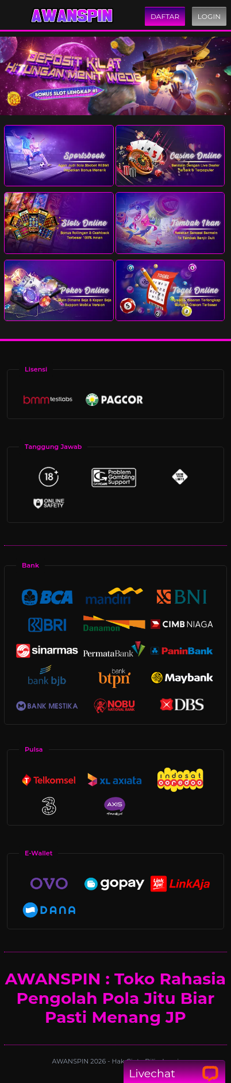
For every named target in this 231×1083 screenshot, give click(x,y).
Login (209, 16)
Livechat (174, 1073)
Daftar (165, 16)
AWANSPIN (71, 1061)
